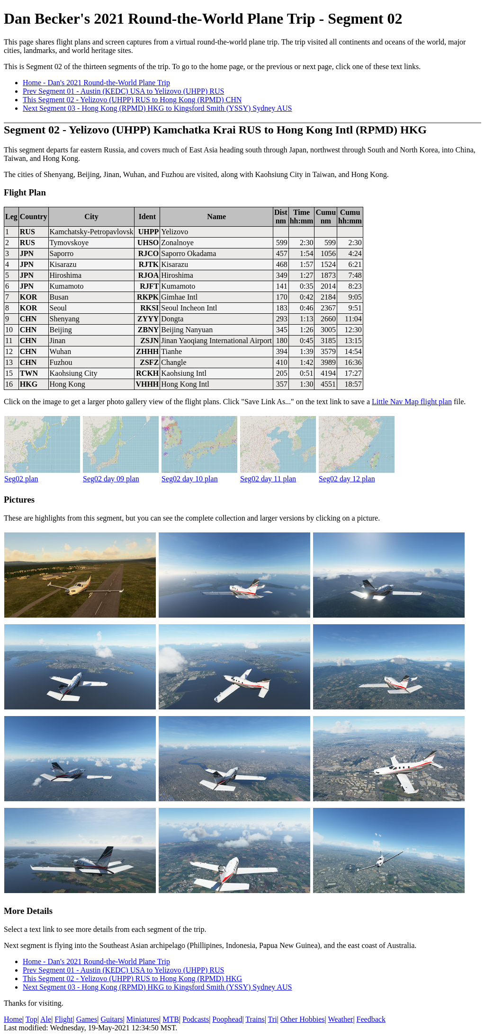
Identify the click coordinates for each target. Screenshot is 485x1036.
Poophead (227, 1019)
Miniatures (142, 1019)
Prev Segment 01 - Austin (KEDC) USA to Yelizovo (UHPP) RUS (123, 91)
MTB (170, 1019)
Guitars (111, 1019)
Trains (254, 1019)
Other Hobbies (302, 1019)
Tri (272, 1019)
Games (86, 1019)
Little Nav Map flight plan (412, 402)
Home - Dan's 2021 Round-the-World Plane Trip (96, 83)
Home (13, 1019)
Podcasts (195, 1019)
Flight (63, 1019)
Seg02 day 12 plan (347, 479)
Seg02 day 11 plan (268, 479)
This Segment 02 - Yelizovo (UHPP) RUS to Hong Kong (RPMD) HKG (132, 978)
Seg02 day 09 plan (111, 479)
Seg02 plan (21, 479)
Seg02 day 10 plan (190, 479)
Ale (45, 1019)
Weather (340, 1019)
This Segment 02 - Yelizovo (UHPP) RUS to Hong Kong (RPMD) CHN (132, 100)
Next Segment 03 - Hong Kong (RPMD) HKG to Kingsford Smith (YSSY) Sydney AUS (157, 108)
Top (31, 1019)
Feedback (371, 1019)
